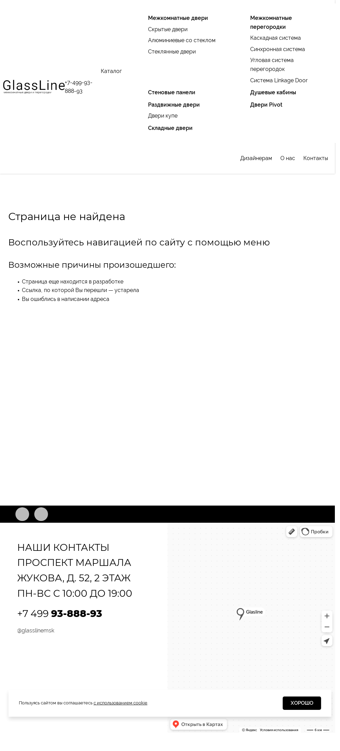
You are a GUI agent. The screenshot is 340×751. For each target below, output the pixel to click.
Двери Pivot (266, 104)
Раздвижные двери (174, 104)
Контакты (315, 158)
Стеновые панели (171, 92)
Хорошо (302, 703)
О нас (287, 158)
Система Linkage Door (279, 80)
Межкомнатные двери (178, 18)
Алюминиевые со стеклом (182, 40)
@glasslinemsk (35, 630)
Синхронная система (277, 49)
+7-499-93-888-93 (79, 87)
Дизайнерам (256, 158)
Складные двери (170, 128)
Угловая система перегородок (272, 64)
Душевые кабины (273, 92)
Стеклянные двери (172, 51)
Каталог (111, 71)
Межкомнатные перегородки (271, 22)
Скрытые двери (167, 29)
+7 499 (59, 613)
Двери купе (163, 115)
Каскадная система (275, 38)
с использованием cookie (120, 702)
